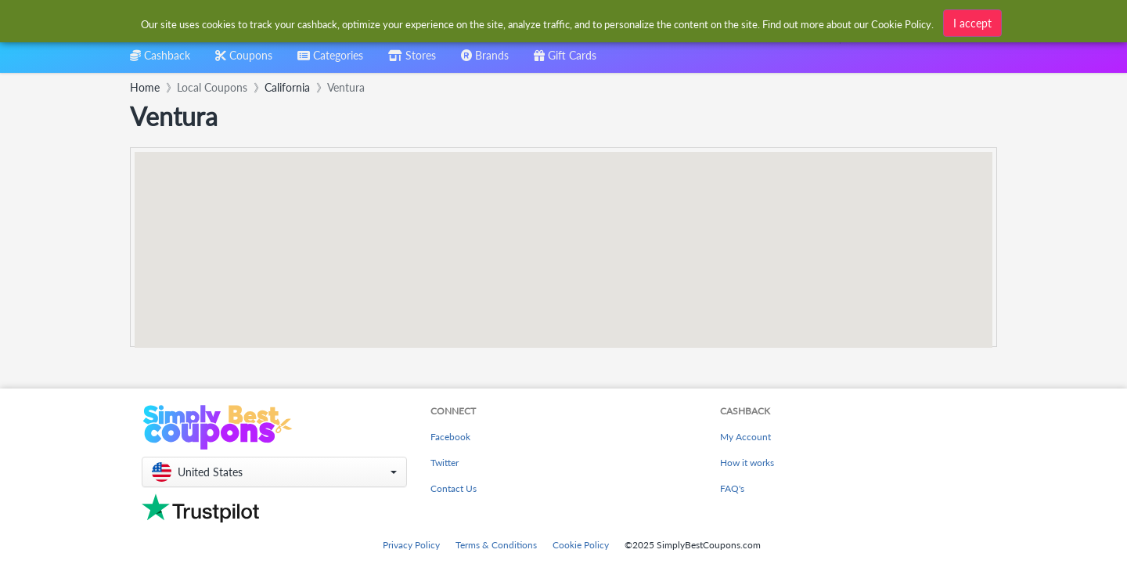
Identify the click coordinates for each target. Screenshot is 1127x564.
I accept (972, 23)
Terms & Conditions (496, 545)
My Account (745, 437)
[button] (274, 472)
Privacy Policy (411, 545)
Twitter (444, 462)
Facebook (450, 437)
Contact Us (453, 488)
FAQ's (732, 488)
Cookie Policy (581, 545)
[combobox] (330, 61)
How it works (747, 462)
